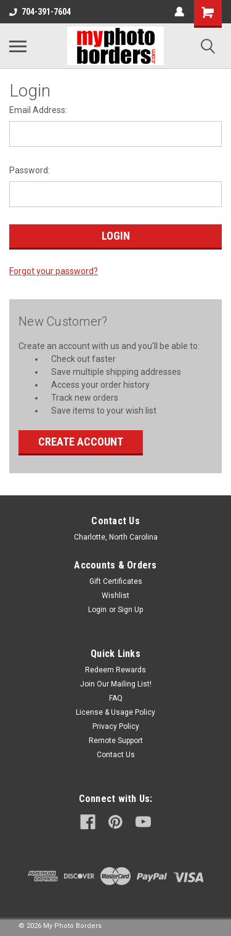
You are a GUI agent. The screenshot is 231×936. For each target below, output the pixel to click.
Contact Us (116, 754)
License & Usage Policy (115, 712)
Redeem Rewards (115, 670)
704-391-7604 (40, 12)
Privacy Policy (115, 726)
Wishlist (115, 595)
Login (97, 609)
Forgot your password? (53, 271)
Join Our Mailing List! (116, 684)
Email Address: (38, 110)
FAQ (116, 698)
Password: (29, 170)
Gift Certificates (115, 581)
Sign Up (130, 609)
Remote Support (116, 740)
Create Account (80, 441)
